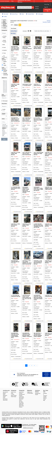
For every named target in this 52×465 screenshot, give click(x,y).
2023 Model (4, 85)
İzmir (4, 129)
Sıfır (4, 63)
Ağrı (4, 135)
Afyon (4, 134)
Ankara (4, 128)
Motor (22, 14)
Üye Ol (46, 7)
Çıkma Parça (14, 14)
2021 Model (4, 88)
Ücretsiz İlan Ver (48, 10)
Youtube (44, 396)
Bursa (4, 130)
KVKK (4, 397)
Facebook (45, 393)
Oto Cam (20, 401)
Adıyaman (4, 133)
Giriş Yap (46, 4)
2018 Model (4, 91)
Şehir (12, 24)
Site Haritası (5, 398)
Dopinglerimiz (37, 393)
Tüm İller (4, 124)
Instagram (45, 395)
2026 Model (4, 82)
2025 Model (4, 83)
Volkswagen (39, 14)
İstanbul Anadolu (4, 126)
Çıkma (4, 61)
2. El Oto (12, 394)
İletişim (36, 394)
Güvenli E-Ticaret (48, 1)
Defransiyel (21, 404)
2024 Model (4, 84)
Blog (12, 1)
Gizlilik (4, 396)
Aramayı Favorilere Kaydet (46, 374)
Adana (4, 131)
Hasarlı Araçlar (14, 395)
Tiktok (44, 399)
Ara (4, 139)
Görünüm (25, 31)
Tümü (4, 65)
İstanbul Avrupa (4, 125)
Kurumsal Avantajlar (4, 1)
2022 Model (4, 87)
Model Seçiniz (4, 80)
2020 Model (4, 89)
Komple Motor (30, 14)
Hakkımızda (5, 400)
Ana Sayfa (5, 14)
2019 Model (4, 90)
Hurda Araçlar (13, 396)
